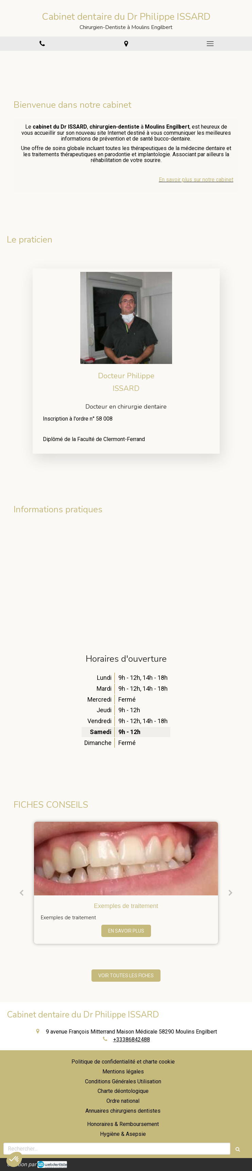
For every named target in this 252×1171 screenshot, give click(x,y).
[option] (126, 883)
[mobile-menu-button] (210, 43)
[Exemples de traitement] (126, 858)
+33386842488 (131, 1039)
